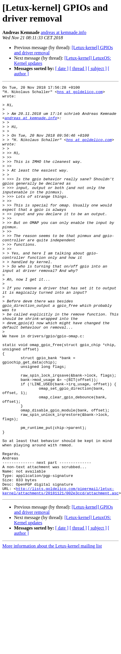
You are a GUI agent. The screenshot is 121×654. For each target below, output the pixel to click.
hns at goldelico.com (80, 93)
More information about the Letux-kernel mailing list (52, 628)
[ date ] (61, 68)
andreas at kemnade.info (63, 32)
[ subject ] (97, 68)
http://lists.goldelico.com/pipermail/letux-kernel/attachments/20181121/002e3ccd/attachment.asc (60, 572)
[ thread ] (78, 68)
